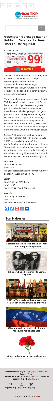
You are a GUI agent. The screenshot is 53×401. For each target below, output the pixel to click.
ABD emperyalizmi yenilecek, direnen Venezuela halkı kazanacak (26, 329)
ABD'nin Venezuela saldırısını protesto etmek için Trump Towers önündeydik (26, 301)
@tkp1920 (22, 387)
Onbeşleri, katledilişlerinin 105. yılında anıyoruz (26, 273)
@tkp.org (31, 387)
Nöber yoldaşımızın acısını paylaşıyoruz (26, 356)
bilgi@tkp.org (33, 379)
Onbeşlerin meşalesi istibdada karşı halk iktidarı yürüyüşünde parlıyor (26, 245)
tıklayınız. (37, 396)
